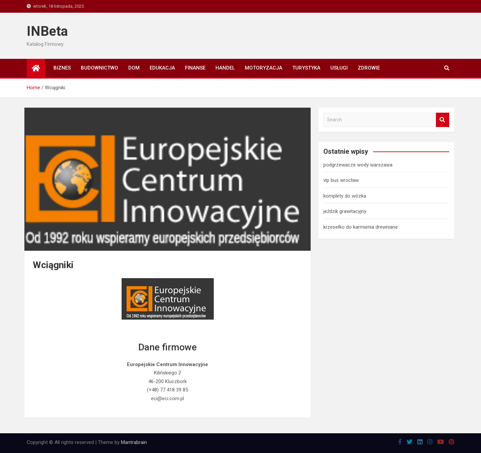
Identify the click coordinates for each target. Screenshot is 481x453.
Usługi (339, 68)
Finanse (195, 68)
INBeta (47, 31)
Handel (225, 68)
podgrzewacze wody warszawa (357, 165)
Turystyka (306, 68)
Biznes (62, 68)
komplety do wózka (344, 196)
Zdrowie (369, 68)
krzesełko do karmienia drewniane (360, 227)
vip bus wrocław (341, 180)
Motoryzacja (263, 68)
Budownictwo (99, 68)
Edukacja (162, 68)
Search (442, 120)
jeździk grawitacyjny (344, 211)
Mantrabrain (134, 442)
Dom (134, 68)
